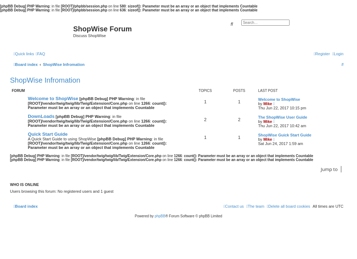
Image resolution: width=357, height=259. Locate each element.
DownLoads (41, 116)
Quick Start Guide (47, 134)
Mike (267, 104)
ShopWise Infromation (45, 80)
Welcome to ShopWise (53, 98)
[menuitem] (40, 54)
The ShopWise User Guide (282, 117)
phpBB (160, 216)
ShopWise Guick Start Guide (284, 135)
